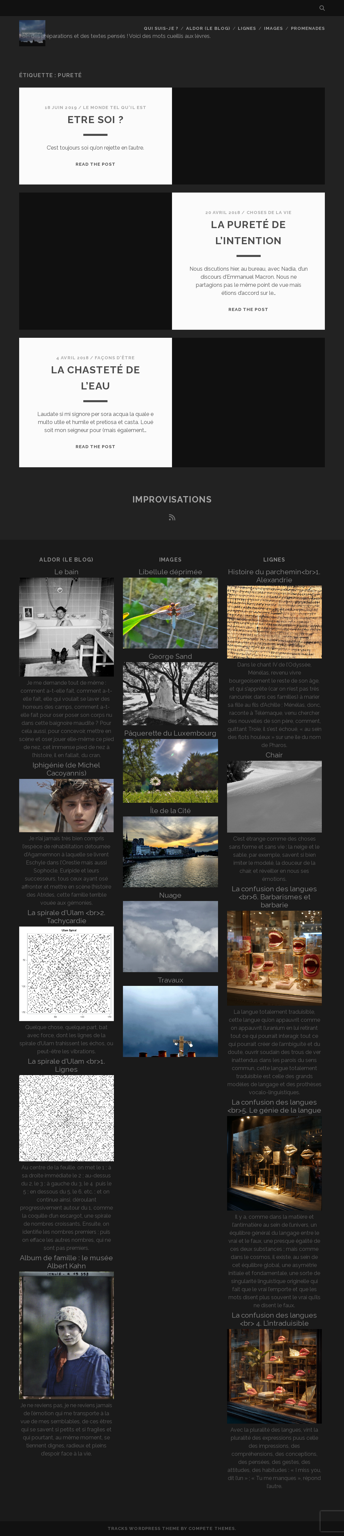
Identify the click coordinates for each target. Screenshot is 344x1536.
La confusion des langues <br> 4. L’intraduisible (274, 1319)
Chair (274, 755)
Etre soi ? (96, 119)
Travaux (170, 980)
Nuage (170, 895)
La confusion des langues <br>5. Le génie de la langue (274, 1106)
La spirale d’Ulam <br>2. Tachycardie (66, 916)
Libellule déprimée (170, 572)
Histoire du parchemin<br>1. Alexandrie (274, 576)
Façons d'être (115, 357)
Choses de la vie (269, 212)
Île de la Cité (170, 810)
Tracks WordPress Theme (143, 1528)
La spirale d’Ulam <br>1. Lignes (66, 1065)
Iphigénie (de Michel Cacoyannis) (66, 769)
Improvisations (172, 499)
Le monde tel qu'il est (114, 107)
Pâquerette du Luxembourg (170, 733)
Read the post (96, 164)
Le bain (66, 572)
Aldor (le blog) (208, 28)
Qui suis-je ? (161, 28)
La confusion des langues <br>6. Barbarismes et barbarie (274, 897)
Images (273, 28)
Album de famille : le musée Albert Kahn (66, 1262)
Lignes (247, 28)
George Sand (170, 656)
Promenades (308, 28)
